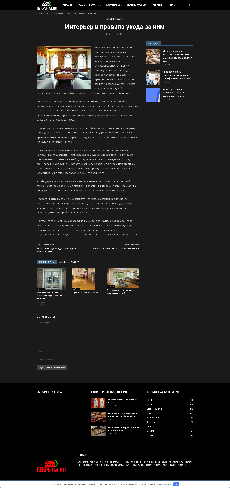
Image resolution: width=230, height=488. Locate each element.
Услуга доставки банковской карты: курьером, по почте (174, 92)
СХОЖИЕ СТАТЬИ (46, 262)
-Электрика (151, 422)
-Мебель (150, 430)
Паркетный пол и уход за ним (85, 292)
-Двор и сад (151, 435)
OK (176, 484)
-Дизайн (119, 19)
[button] (189, 5)
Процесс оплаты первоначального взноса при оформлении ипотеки (177, 75)
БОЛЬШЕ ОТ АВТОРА (69, 262)
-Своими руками (154, 408)
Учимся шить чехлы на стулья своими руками (116, 248)
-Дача (149, 413)
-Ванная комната (154, 417)
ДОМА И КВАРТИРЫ (89, 5)
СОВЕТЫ (150, 426)
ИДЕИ (149, 404)
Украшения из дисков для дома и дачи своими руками (56, 250)
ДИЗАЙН (67, 5)
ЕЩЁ (171, 5)
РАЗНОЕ (150, 400)
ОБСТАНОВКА (114, 5)
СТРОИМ (158, 5)
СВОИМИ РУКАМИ (137, 5)
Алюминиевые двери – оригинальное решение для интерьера (49, 295)
